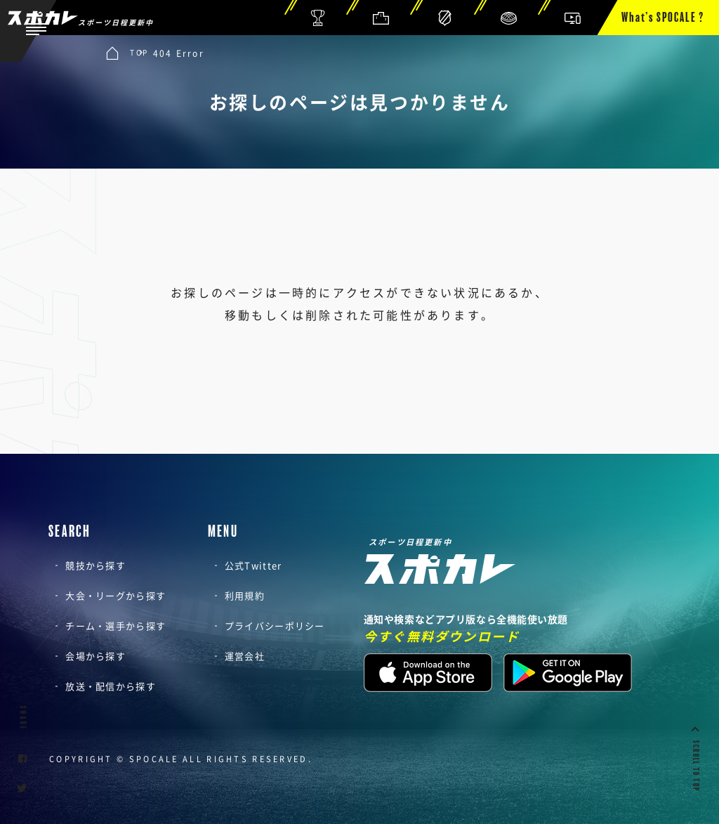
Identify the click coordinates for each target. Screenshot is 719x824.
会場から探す (95, 655)
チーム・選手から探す (115, 625)
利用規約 (245, 595)
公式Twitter (253, 565)
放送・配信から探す (110, 686)
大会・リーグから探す (115, 595)
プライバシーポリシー (275, 625)
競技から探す (95, 565)
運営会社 (245, 655)
